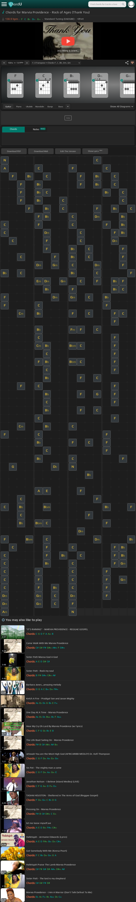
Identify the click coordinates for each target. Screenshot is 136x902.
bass (60, 106)
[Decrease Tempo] (4, 63)
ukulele (29, 106)
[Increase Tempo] (27, 63)
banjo (50, 106)
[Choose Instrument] (68, 106)
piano (18, 106)
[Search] (123, 4)
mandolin (39, 106)
